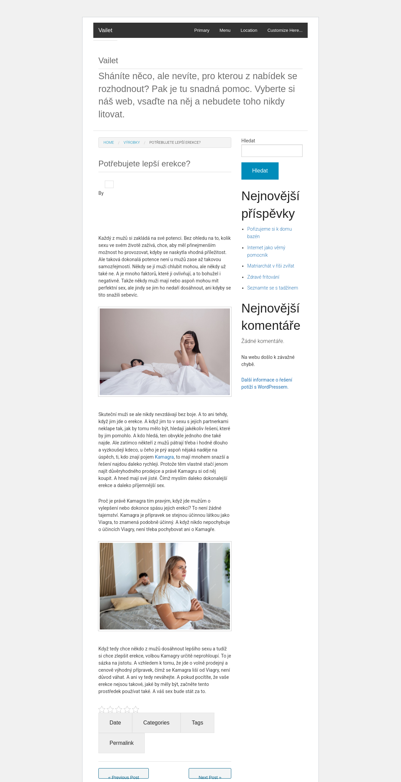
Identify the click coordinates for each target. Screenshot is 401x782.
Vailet (105, 30)
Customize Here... (285, 30)
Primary (201, 30)
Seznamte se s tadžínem (272, 288)
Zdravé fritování (263, 277)
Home (108, 142)
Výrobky (131, 142)
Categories (156, 723)
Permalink (122, 743)
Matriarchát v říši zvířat (270, 266)
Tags (197, 723)
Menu (225, 30)
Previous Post (123, 777)
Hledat (248, 140)
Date (115, 723)
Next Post (209, 777)
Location (249, 30)
